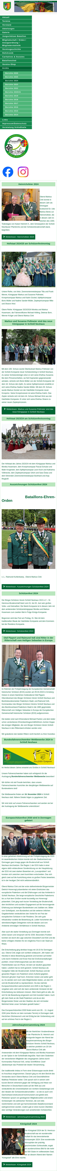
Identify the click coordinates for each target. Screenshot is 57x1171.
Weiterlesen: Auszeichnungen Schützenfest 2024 (25, 587)
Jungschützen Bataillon (14, 36)
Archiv (5, 68)
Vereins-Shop (9, 64)
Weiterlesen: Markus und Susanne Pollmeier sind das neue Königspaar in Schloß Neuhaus (28, 410)
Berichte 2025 (11, 77)
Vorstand (6, 25)
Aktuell (5, 17)
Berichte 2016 (11, 107)
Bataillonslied (9, 61)
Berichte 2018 (11, 99)
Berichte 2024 (11, 81)
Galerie (6, 32)
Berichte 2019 (11, 96)
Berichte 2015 (11, 111)
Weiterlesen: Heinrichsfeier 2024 (18, 237)
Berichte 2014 (11, 115)
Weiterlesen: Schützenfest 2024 (18, 631)
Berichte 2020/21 (13, 92)
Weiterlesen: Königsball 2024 (17, 1164)
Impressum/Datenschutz (14, 124)
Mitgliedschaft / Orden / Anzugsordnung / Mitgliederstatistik (14, 43)
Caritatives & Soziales (13, 57)
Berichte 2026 (11, 73)
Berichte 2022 (11, 88)
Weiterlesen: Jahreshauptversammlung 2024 (24, 1117)
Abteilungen (8, 29)
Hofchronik (7, 53)
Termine (6, 21)
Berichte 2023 (11, 84)
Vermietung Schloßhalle (14, 127)
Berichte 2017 (11, 103)
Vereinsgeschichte (11, 49)
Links (5, 120)
